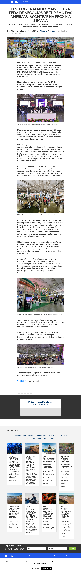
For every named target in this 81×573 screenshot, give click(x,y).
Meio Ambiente (31, 438)
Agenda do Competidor (20, 435)
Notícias (44, 31)
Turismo (53, 31)
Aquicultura (31, 435)
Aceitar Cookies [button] (46, 568)
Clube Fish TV (52, 435)
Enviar (73, 548)
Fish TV (60, 435)
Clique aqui (22, 381)
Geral (65, 435)
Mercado (39, 438)
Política (46, 438)
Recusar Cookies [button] (34, 568)
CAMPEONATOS (25, 2)
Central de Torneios (41, 435)
